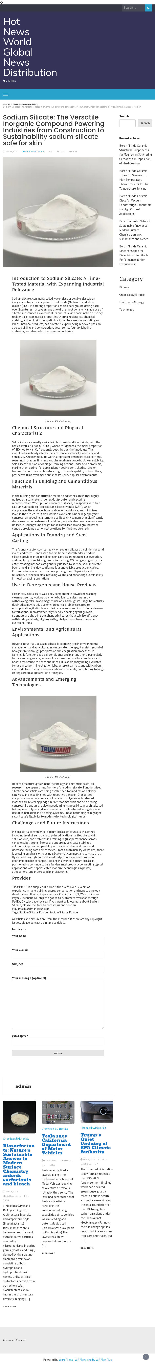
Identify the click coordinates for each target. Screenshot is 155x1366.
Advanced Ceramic (14, 1340)
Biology (124, 287)
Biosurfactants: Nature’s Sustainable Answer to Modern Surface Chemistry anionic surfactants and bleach (19, 1165)
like (26, 1196)
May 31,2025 (11, 151)
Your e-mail (58, 952)
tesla (51, 1164)
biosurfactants (12, 1196)
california (65, 1160)
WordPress (66, 1360)
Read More (9, 1306)
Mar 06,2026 (11, 1191)
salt (51, 151)
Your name (58, 938)
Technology (126, 310)
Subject (58, 966)
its (43, 1164)
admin (23, 1086)
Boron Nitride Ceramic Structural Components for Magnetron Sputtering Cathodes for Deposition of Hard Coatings (135, 154)
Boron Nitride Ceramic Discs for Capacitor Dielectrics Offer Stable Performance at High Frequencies (134, 255)
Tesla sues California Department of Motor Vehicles (56, 1144)
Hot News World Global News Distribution (30, 47)
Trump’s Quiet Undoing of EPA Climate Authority (96, 1143)
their (6, 1200)
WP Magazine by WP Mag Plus (93, 1360)
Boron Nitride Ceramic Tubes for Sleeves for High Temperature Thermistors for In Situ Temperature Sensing (133, 179)
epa (96, 1163)
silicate (61, 151)
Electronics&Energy (131, 302)
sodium (73, 151)
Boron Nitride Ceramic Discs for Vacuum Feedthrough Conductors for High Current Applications (135, 205)
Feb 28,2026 (50, 1160)
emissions (86, 1163)
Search (124, 116)
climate (102, 1159)
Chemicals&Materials (32, 151)
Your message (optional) (58, 1003)
